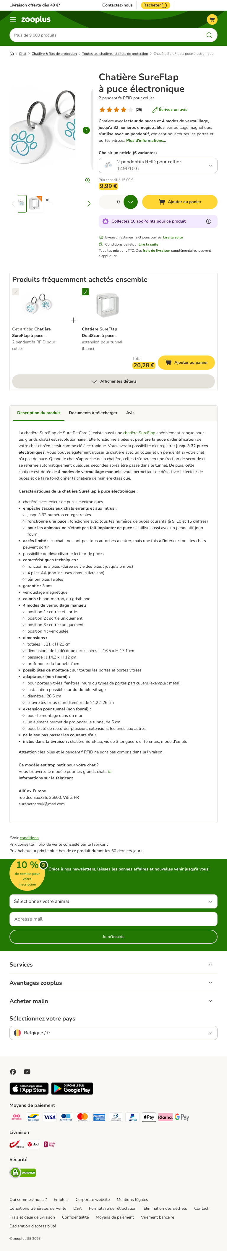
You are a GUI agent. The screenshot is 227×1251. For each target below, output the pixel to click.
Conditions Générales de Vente (37, 1209)
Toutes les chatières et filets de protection (115, 54)
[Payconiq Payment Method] (16, 1118)
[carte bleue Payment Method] (66, 1118)
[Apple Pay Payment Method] (149, 1118)
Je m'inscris (113, 937)
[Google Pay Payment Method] (182, 1118)
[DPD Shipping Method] (33, 1145)
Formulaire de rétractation (113, 1209)
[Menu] (13, 19)
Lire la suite (173, 237)
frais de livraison (156, 250)
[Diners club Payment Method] (116, 1118)
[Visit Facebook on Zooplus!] (13, 1072)
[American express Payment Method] (99, 1118)
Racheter (155, 5)
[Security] (22, 1174)
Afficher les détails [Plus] (114, 381)
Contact (201, 1209)
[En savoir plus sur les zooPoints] (208, 221)
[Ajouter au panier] (180, 202)
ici (109, 772)
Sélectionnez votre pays (42, 1019)
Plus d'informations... (146, 141)
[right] (86, 130)
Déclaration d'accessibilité (32, 1226)
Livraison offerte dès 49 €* (34, 5)
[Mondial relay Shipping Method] (50, 1145)
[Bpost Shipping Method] (16, 1145)
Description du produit (38, 413)
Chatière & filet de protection (54, 54)
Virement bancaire (157, 1217)
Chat (22, 54)
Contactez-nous (117, 5)
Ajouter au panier (190, 363)
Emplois (61, 1200)
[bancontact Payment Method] (33, 1118)
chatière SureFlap (139, 433)
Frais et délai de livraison (32, 1217)
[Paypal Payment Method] (132, 1118)
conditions (29, 838)
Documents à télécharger (93, 413)
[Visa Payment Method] (50, 1118)
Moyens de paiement (115, 1217)
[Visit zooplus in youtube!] (27, 1072)
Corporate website (93, 1200)
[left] (16, 130)
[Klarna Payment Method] (165, 1118)
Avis (130, 413)
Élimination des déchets (165, 1209)
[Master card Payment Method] (83, 1118)
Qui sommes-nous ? (28, 1200)
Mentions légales (132, 1200)
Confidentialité (75, 1217)
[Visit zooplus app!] (29, 1094)
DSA (77, 1209)
